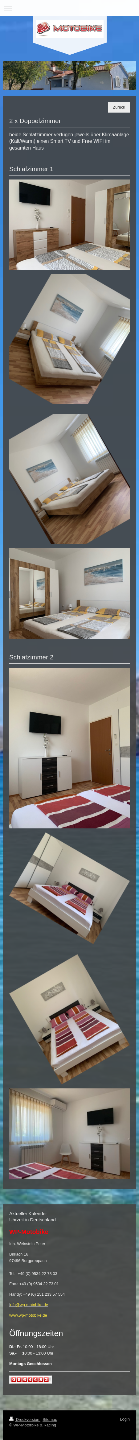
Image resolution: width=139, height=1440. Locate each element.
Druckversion (24, 1419)
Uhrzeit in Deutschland (32, 1219)
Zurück (119, 107)
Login (125, 1419)
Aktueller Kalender (28, 1213)
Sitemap (50, 1419)
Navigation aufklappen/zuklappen (69, 8)
